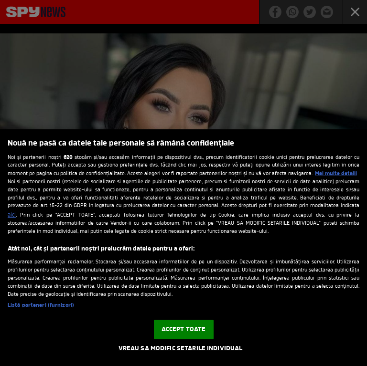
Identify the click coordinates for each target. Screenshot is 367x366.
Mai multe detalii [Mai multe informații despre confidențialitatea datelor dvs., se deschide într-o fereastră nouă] (336, 173)
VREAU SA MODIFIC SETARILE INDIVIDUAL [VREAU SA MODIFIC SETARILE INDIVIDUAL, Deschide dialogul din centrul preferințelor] (181, 349)
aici (12, 215)
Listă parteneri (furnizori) (41, 305)
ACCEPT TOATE (184, 329)
